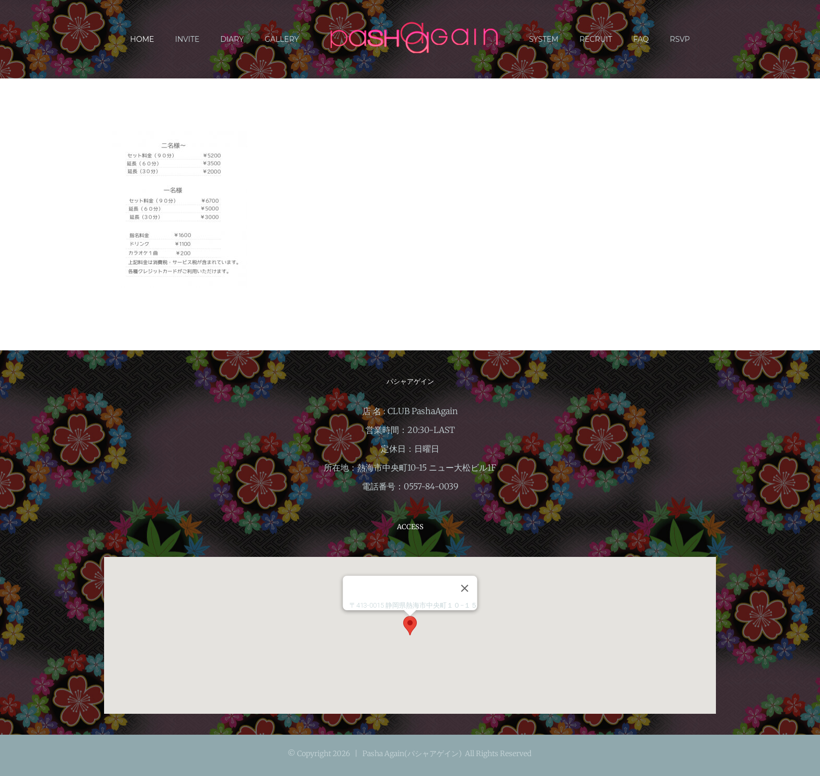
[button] (410, 625)
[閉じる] (464, 588)
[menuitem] (152, 39)
